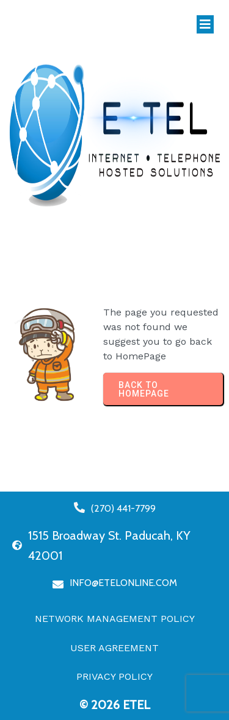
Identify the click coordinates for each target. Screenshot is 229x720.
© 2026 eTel (114, 704)
